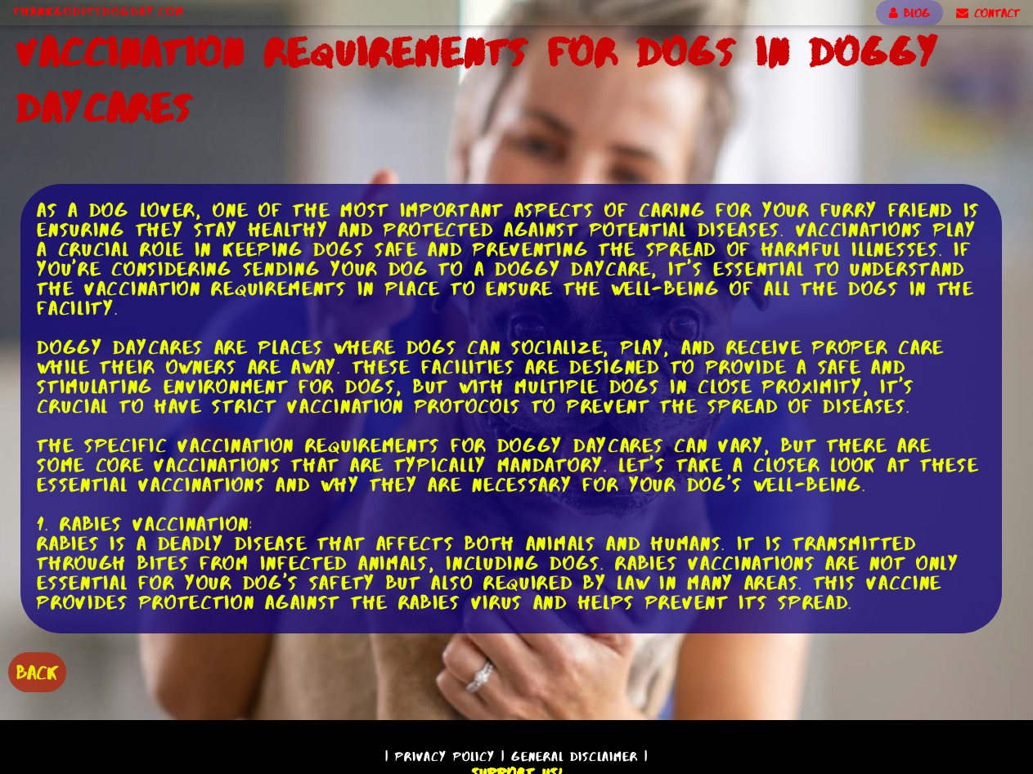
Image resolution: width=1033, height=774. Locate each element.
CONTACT (988, 13)
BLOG (909, 13)
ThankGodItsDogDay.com (98, 11)
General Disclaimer (574, 756)
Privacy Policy (445, 756)
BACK (37, 672)
